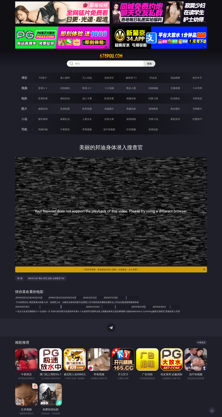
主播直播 (175, 88)
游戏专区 (109, 77)
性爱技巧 (197, 119)
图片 (24, 109)
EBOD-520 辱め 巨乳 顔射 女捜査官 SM (46, 278)
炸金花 (153, 77)
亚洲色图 (65, 108)
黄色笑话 (175, 119)
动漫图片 (109, 108)
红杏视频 (131, 129)
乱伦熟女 (175, 98)
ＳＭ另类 (197, 88)
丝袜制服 (153, 88)
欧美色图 (87, 108)
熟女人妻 (131, 88)
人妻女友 (87, 119)
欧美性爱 (109, 98)
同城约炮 (43, 129)
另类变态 (197, 98)
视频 (24, 88)
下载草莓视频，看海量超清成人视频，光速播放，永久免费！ (144, 269)
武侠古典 (109, 119)
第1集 (20, 278)
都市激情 (43, 119)
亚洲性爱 (43, 98)
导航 (24, 129)
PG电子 (43, 77)
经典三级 (153, 98)
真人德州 (65, 77)
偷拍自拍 (65, 98)
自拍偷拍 (65, 88)
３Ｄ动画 (109, 88)
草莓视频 (87, 129)
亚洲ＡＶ (43, 88)
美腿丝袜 (131, 108)
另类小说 (153, 119)
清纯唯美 (153, 108)
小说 (24, 119)
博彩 (24, 78)
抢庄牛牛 (197, 77)
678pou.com (111, 56)
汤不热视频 (109, 129)
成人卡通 (87, 98)
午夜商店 (65, 129)
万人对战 (87, 77)
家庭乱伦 (65, 119)
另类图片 (197, 108)
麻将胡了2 (131, 77)
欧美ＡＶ (87, 88)
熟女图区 (175, 108)
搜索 (149, 63)
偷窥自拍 (43, 108)
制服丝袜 (131, 98)
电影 (24, 98)
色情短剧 (153, 129)
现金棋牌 (175, 77)
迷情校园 (131, 119)
